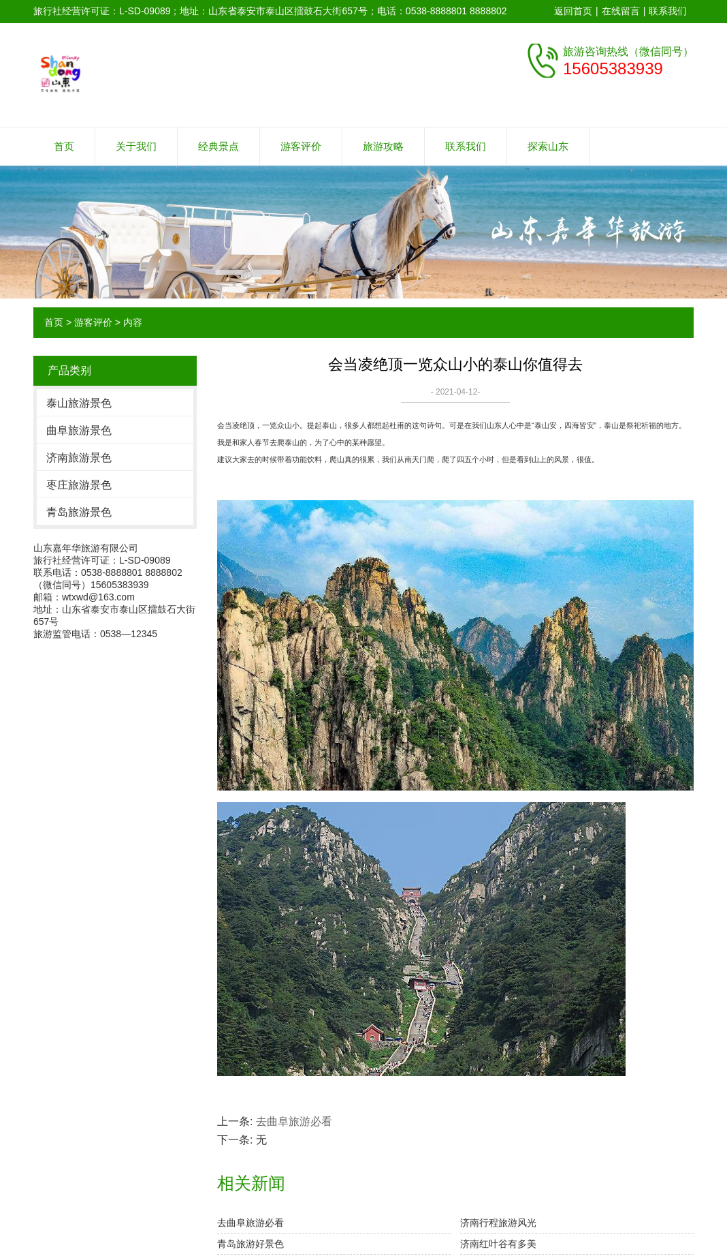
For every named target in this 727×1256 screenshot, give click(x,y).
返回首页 (573, 10)
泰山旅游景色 (79, 403)
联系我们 (668, 10)
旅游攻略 (383, 146)
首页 (64, 146)
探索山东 (548, 146)
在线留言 (621, 10)
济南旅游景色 (79, 457)
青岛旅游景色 (79, 512)
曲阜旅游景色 (79, 430)
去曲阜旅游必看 (294, 1121)
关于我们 (136, 146)
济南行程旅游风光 (498, 1222)
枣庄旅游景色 (79, 485)
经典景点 (218, 146)
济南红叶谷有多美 (498, 1243)
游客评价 (300, 146)
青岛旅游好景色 (250, 1243)
